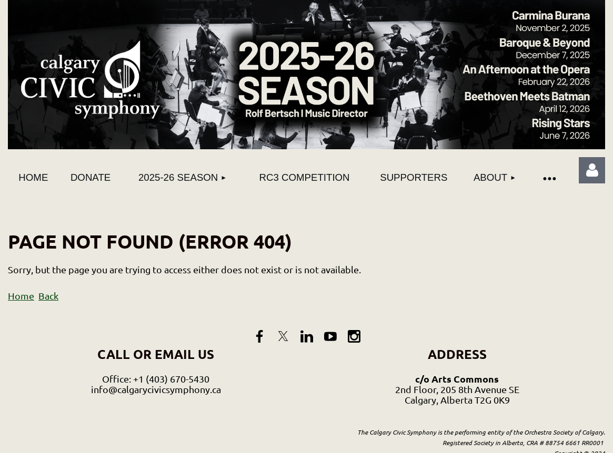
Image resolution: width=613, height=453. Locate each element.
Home (21, 295)
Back (48, 295)
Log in (592, 170)
